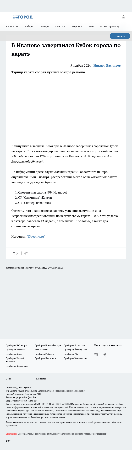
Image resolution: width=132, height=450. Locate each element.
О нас (8, 378)
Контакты (41, 378)
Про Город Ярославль (74, 345)
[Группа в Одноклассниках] (104, 354)
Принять (120, 36)
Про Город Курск (14, 354)
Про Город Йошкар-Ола (75, 349)
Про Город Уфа (71, 354)
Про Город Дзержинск (45, 358)
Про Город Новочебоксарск (48, 345)
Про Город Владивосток (75, 358)
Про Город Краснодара (17, 366)
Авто (91, 26)
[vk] (16, 253)
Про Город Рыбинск (44, 354)
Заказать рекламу (109, 26)
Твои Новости (41, 349)
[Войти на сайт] (123, 17)
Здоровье (77, 26)
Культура (60, 26)
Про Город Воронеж (15, 349)
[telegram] (26, 253)
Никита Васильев (107, 65)
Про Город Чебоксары (16, 345)
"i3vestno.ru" (36, 236)
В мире (45, 26)
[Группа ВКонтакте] (96, 354)
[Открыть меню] (7, 17)
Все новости (12, 26)
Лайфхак (30, 26)
